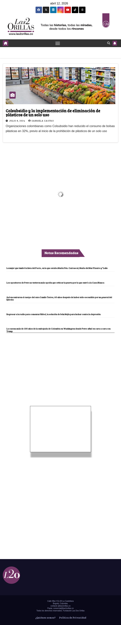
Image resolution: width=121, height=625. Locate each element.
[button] (108, 43)
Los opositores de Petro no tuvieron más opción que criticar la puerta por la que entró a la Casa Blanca (55, 282)
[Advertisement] (60, 360)
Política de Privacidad (72, 617)
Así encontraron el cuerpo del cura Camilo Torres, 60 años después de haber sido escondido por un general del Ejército (59, 298)
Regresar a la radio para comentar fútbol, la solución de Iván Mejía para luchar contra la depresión (53, 314)
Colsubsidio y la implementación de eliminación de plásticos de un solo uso (53, 112)
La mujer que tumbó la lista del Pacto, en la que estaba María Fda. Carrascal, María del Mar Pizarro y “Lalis (57, 268)
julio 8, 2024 (17, 120)
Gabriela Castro (41, 120)
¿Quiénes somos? (45, 617)
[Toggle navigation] (57, 43)
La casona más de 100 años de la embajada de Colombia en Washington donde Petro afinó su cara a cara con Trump (58, 330)
